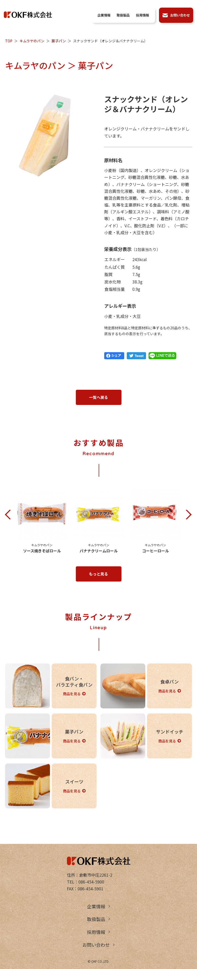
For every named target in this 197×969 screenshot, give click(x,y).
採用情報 (96, 932)
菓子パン (58, 40)
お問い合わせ (96, 944)
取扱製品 (96, 919)
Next (187, 515)
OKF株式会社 (28, 14)
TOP (8, 40)
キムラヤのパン (32, 40)
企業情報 (96, 906)
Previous (10, 515)
